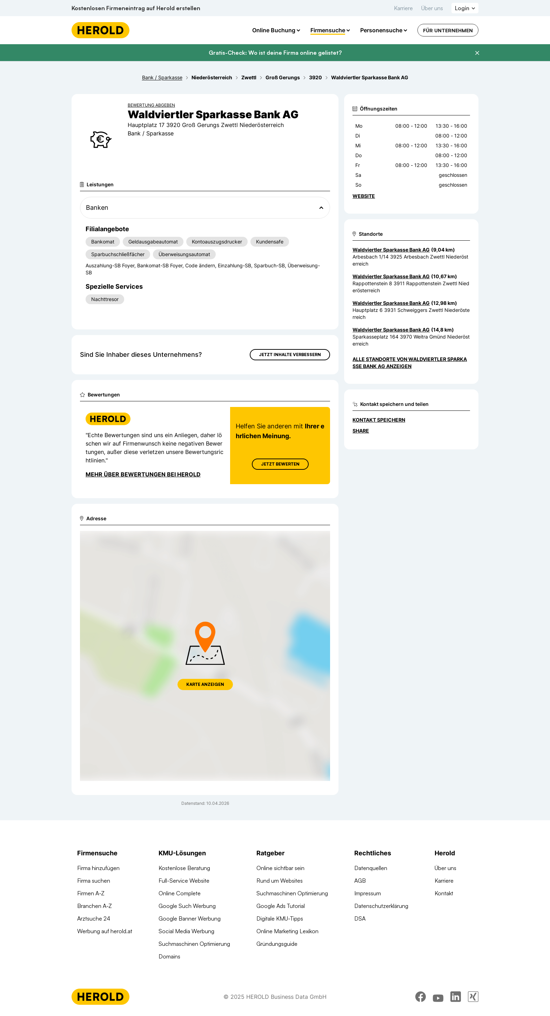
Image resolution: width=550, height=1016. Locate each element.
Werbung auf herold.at (104, 931)
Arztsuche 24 (93, 918)
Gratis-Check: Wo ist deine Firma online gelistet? (275, 52)
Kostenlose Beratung (184, 867)
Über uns (432, 8)
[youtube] (438, 996)
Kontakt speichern (379, 420)
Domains (169, 956)
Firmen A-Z (91, 893)
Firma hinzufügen (98, 867)
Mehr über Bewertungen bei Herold (143, 474)
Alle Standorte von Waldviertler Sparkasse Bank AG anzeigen (410, 362)
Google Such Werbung (187, 905)
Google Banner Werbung (190, 918)
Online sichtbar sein (280, 867)
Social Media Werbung (186, 931)
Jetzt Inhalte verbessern (290, 354)
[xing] (473, 996)
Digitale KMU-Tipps (279, 918)
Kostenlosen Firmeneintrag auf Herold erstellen (136, 8)
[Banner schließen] (477, 53)
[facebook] (420, 996)
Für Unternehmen (448, 30)
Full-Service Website (184, 880)
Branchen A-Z (94, 905)
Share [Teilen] (361, 431)
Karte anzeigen (205, 684)
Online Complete (180, 893)
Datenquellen (370, 867)
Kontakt (444, 893)
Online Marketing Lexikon (287, 931)
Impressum (367, 893)
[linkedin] (455, 996)
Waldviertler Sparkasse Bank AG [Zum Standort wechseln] (391, 250)
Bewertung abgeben (151, 105)
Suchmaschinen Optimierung (194, 943)
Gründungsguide (276, 943)
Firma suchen (93, 880)
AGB (360, 880)
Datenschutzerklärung (381, 905)
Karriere (403, 8)
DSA (359, 918)
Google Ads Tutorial (280, 905)
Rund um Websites (279, 880)
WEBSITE (364, 196)
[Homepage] (100, 30)
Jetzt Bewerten (280, 464)
